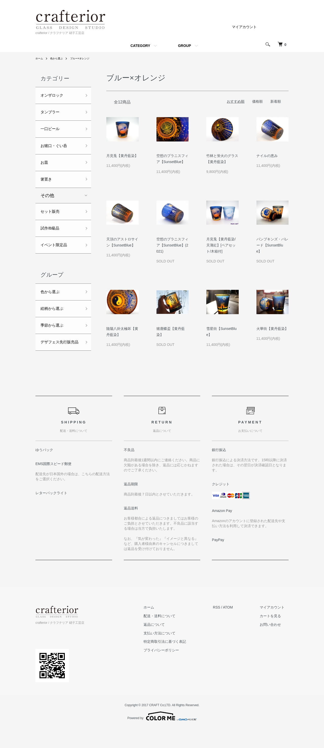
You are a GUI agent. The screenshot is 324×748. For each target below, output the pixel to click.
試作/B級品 (51, 238)
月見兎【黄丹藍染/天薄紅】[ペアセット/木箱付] (221, 245)
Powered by (161, 735)
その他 (47, 203)
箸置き (47, 186)
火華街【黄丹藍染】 (272, 329)
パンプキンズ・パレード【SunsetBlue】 (272, 245)
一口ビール (51, 132)
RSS (224, 627)
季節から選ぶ (54, 341)
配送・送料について (172, 636)
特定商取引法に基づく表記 (177, 662)
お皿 (45, 168)
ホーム (40, 58)
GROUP (184, 46)
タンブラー (51, 114)
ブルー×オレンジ (85, 58)
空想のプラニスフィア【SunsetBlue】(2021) (172, 245)
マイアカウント (244, 27)
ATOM (236, 627)
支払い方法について (172, 653)
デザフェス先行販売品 (58, 363)
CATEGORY (140, 46)
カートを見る (274, 636)
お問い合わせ (274, 644)
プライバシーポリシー (173, 670)
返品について (166, 644)
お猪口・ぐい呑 (56, 150)
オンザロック (54, 96)
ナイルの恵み (267, 156)
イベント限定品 (56, 256)
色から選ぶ (59, 58)
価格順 (257, 101)
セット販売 (51, 220)
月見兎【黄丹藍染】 (122, 156)
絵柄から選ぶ (54, 323)
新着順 (275, 101)
